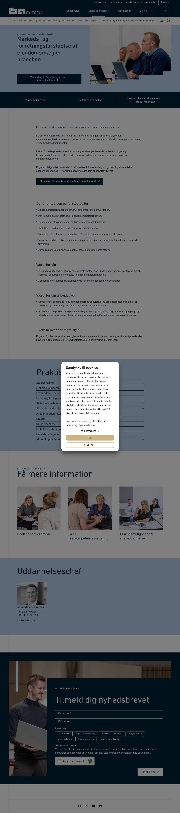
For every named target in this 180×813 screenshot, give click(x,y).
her (94, 425)
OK (90, 437)
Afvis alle (90, 445)
